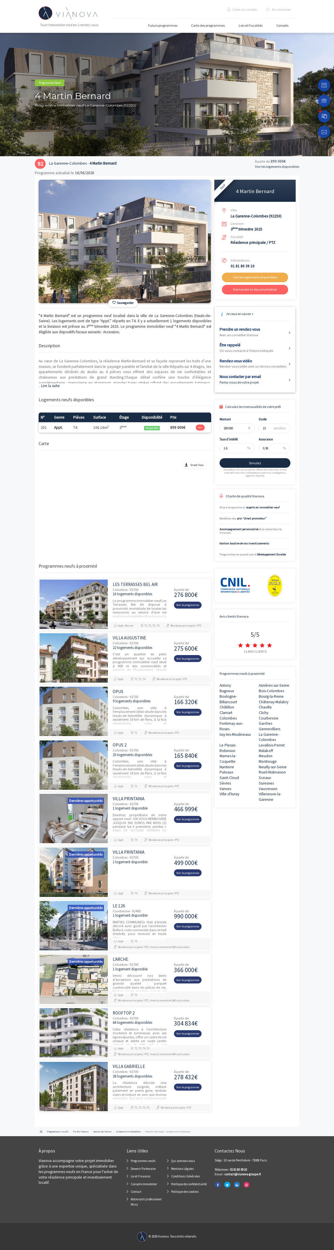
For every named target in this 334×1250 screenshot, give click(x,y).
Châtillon (227, 707)
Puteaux (226, 772)
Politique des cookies (185, 1192)
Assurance (261, 439)
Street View (197, 465)
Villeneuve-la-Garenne (270, 797)
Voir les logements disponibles (277, 167)
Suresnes (266, 783)
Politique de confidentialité (189, 1184)
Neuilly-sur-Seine (273, 767)
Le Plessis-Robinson (228, 748)
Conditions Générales (185, 1176)
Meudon (265, 755)
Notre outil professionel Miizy (146, 1201)
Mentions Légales (182, 1169)
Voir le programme (187, 605)
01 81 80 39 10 (242, 266)
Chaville (265, 707)
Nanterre (227, 767)
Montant (220, 419)
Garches (265, 723)
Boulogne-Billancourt (228, 699)
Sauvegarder (123, 303)
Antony (225, 685)
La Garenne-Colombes (269, 737)
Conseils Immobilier (144, 1184)
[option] (125, 241)
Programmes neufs (143, 1161)
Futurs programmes (162, 25)
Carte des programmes (208, 25)
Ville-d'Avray (229, 794)
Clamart (226, 712)
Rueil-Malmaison (272, 772)
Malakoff (266, 750)
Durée (258, 419)
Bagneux (227, 690)
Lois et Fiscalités (251, 25)
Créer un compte (242, 9)
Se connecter (278, 9)
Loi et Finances (140, 1176)
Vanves (225, 788)
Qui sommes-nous (183, 1161)
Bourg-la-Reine (271, 696)
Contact (136, 1192)
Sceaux (265, 777)
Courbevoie (269, 718)
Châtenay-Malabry (273, 701)
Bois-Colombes (271, 690)
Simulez (250, 463)
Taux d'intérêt (224, 439)
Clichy (263, 712)
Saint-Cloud (229, 777)
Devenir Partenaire (143, 1169)
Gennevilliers (269, 728)
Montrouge (268, 761)
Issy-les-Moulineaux (235, 734)
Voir (200, 427)
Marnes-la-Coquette (228, 758)
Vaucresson (268, 788)
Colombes (228, 718)
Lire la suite (49, 385)
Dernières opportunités (86, 800)
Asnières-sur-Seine (274, 685)
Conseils (282, 25)
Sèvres (225, 783)
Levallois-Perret (272, 745)
